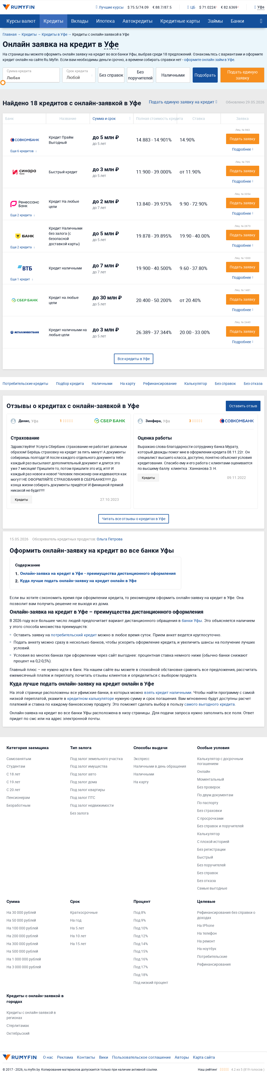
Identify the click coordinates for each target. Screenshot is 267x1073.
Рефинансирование (160, 383)
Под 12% (141, 935)
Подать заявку (242, 138)
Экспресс (141, 758)
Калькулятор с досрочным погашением (220, 761)
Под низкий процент (151, 982)
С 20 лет (13, 789)
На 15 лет (78, 943)
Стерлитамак (18, 1025)
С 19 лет (13, 781)
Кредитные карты (180, 21)
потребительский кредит (74, 634)
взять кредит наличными (167, 692)
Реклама (65, 1057)
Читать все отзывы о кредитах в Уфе (133, 518)
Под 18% (141, 974)
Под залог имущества (88, 766)
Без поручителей (140, 75)
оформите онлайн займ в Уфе (209, 59)
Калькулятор (195, 383)
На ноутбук (206, 948)
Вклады (79, 21)
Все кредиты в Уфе (134, 358)
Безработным (18, 805)
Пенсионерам (18, 797)
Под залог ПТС (82, 797)
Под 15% (141, 951)
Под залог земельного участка (96, 758)
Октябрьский (18, 1033)
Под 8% (140, 912)
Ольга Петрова (110, 538)
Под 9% (140, 920)
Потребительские (212, 956)
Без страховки (209, 810)
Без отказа (253, 383)
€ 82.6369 (229, 7)
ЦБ (191, 7)
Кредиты (53, 21)
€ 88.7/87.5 (162, 7)
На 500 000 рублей (22, 951)
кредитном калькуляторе (90, 698)
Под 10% (141, 928)
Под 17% (141, 966)
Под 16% (141, 959)
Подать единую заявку (242, 75)
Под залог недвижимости (92, 805)
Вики (103, 1057)
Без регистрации (211, 849)
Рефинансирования (214, 964)
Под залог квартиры (87, 789)
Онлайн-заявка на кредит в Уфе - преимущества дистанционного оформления (98, 573)
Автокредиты (138, 21)
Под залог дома (83, 781)
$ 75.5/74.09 (138, 7)
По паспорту (207, 802)
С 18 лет (13, 774)
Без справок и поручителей (220, 825)
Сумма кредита (19, 71)
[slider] (2, 82)
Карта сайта (204, 1057)
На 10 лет (78, 935)
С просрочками (210, 818)
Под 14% (141, 943)
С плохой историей (213, 841)
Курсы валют (21, 21)
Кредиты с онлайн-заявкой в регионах (31, 1015)
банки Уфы (192, 620)
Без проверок (208, 787)
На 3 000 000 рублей (24, 966)
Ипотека (105, 21)
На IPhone (205, 925)
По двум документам (215, 794)
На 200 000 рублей (22, 935)
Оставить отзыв (243, 405)
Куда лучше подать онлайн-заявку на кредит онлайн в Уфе (78, 580)
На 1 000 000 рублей (24, 959)
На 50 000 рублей (21, 920)
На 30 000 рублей (21, 912)
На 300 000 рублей (22, 943)
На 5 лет (77, 928)
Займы (215, 21)
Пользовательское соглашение (141, 1057)
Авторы (182, 1057)
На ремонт (206, 941)
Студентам (16, 766)
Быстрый (205, 857)
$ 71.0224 (207, 7)
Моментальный (210, 779)
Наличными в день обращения (160, 766)
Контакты (86, 1057)
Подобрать (205, 75)
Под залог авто (83, 774)
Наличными (173, 75)
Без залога (79, 813)
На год (75, 920)
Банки (237, 21)
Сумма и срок (104, 118)
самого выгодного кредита (209, 704)
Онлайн (203, 771)
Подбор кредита (70, 383)
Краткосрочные (84, 912)
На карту (127, 383)
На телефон (207, 933)
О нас (48, 1057)
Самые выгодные (212, 888)
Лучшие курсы (109, 7)
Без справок (111, 75)
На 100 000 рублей (22, 928)
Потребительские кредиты (25, 383)
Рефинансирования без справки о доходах (226, 915)
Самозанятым (19, 758)
